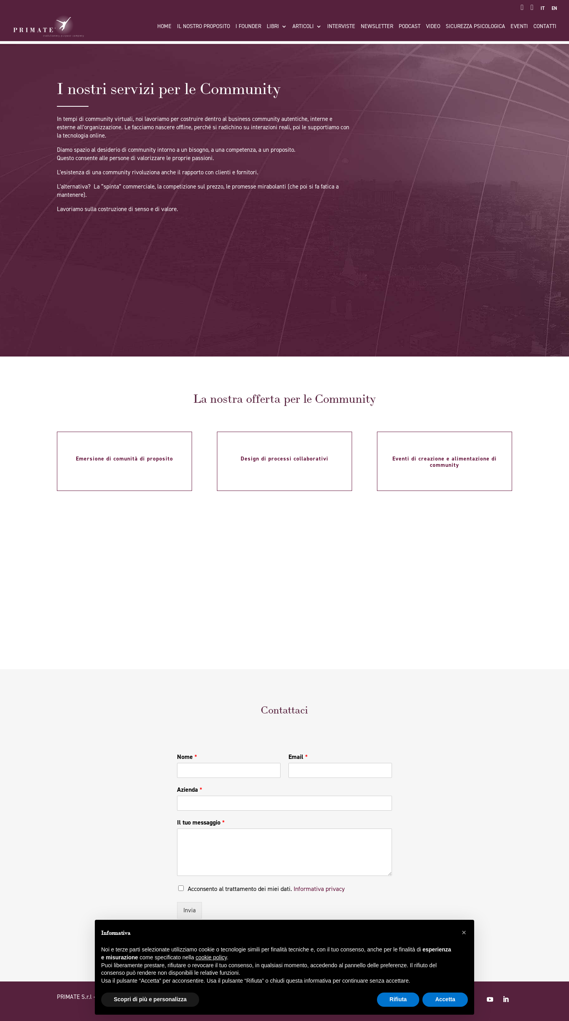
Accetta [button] (445, 999)
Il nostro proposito (203, 27)
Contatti (544, 27)
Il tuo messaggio (201, 823)
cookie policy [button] (211, 957)
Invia (189, 910)
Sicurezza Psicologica (475, 27)
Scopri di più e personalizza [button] (150, 999)
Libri (273, 27)
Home (164, 27)
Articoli (303, 27)
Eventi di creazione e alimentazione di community (444, 462)
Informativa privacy (319, 889)
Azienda (189, 790)
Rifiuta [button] (398, 999)
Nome (187, 757)
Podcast (409, 27)
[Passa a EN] (554, 10)
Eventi (519, 27)
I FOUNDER (248, 27)
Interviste (341, 27)
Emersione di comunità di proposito (124, 458)
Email (298, 757)
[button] (464, 932)
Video (433, 27)
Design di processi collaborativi (284, 458)
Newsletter (377, 27)
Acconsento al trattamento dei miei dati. (266, 889)
